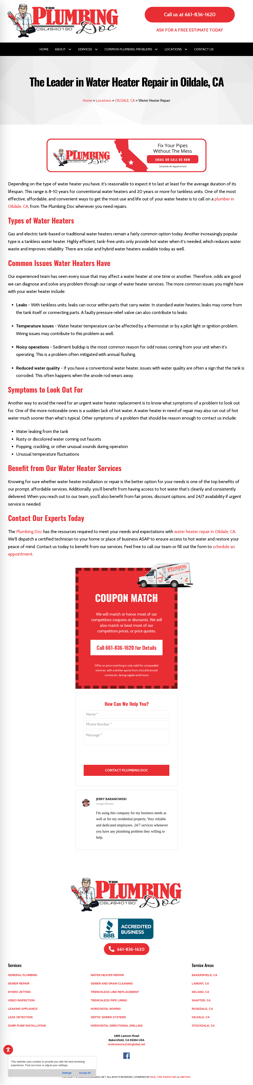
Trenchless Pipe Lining (109, 1000)
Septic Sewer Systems (108, 1017)
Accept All (85, 1073)
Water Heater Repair (107, 975)
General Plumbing (22, 975)
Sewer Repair (18, 983)
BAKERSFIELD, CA (204, 975)
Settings (66, 1073)
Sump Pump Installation (27, 1025)
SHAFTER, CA (201, 1000)
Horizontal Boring (106, 1008)
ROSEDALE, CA (202, 1008)
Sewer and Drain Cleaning (112, 983)
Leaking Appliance (22, 1008)
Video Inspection (21, 1000)
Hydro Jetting (19, 992)
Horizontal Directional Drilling (117, 1025)
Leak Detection (20, 1017)
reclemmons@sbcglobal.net (126, 1044)
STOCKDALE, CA (203, 1025)
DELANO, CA (200, 992)
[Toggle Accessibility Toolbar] (8, 1049)
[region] (52, 1067)
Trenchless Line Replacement (115, 992)
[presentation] (126, 782)
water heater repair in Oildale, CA (204, 531)
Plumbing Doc (29, 531)
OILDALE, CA (125, 100)
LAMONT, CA (200, 983)
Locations (103, 100)
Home (87, 100)
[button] (70, 49)
